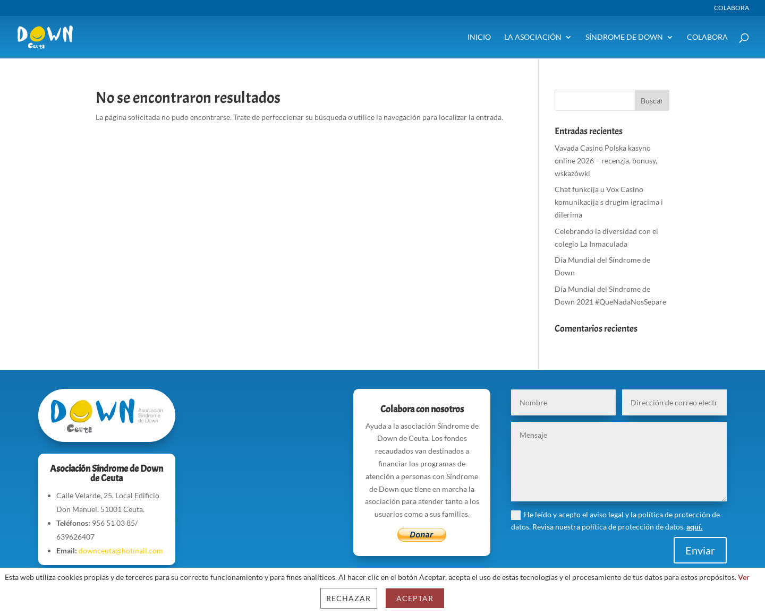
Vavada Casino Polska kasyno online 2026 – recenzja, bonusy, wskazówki (606, 160)
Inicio (479, 37)
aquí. (694, 526)
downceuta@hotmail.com (121, 550)
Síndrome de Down (624, 37)
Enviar (700, 550)
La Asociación (533, 37)
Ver (744, 577)
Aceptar (415, 598)
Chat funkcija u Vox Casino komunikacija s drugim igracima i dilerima (609, 202)
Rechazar (348, 598)
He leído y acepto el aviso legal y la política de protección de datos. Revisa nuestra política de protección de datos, (615, 521)
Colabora (731, 8)
